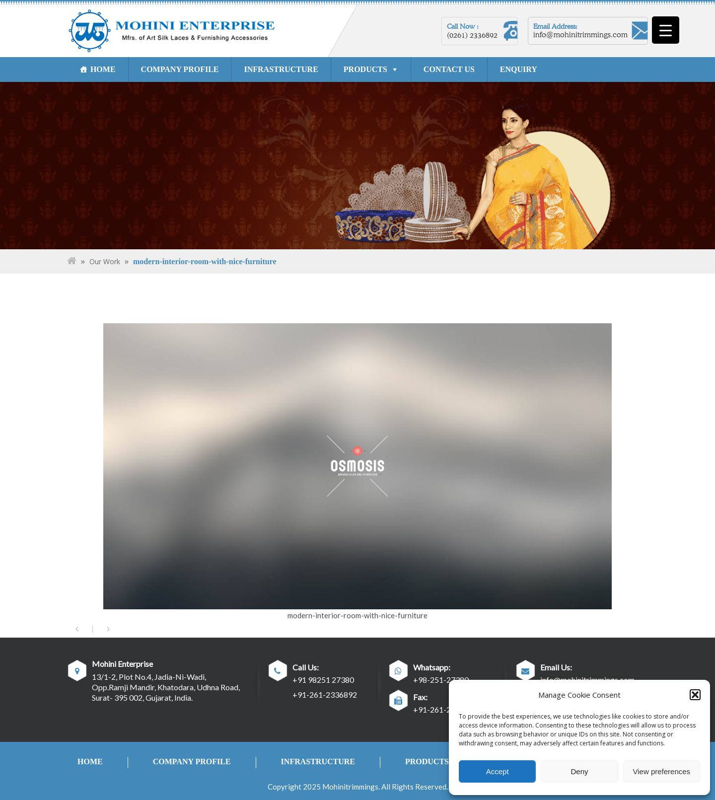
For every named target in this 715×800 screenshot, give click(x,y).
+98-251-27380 (441, 679)
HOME (103, 69)
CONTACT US (449, 69)
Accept (497, 771)
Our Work (104, 261)
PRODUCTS (365, 69)
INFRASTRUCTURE (281, 69)
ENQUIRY (518, 69)
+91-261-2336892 (324, 694)
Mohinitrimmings (350, 786)
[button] (695, 695)
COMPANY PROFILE (180, 69)
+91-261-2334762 (445, 709)
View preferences (662, 771)
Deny (579, 771)
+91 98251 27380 (323, 679)
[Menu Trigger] (665, 30)
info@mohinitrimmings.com (580, 34)
